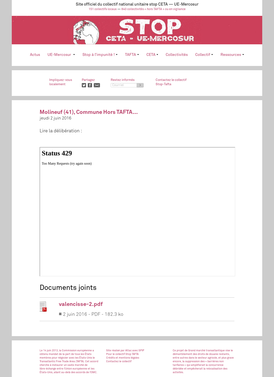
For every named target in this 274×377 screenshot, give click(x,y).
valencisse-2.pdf (81, 304)
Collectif (204, 55)
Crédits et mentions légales (122, 358)
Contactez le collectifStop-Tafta (171, 82)
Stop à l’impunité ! (100, 55)
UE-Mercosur (61, 55)
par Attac (126, 350)
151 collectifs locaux (103, 9)
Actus (35, 55)
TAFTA (132, 55)
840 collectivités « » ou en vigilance (153, 9)
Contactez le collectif (118, 361)
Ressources (232, 55)
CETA (152, 55)
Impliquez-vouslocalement (60, 82)
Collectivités (177, 55)
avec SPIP (138, 350)
